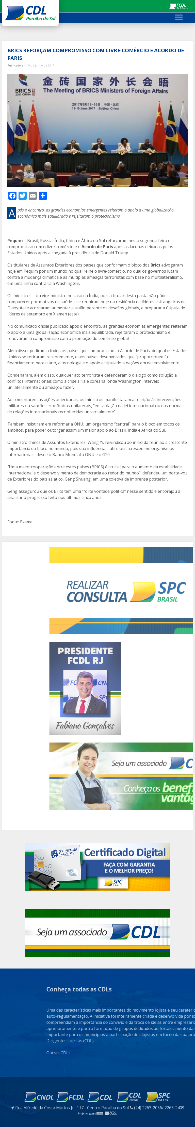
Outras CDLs (127, 1053)
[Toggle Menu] (179, 17)
